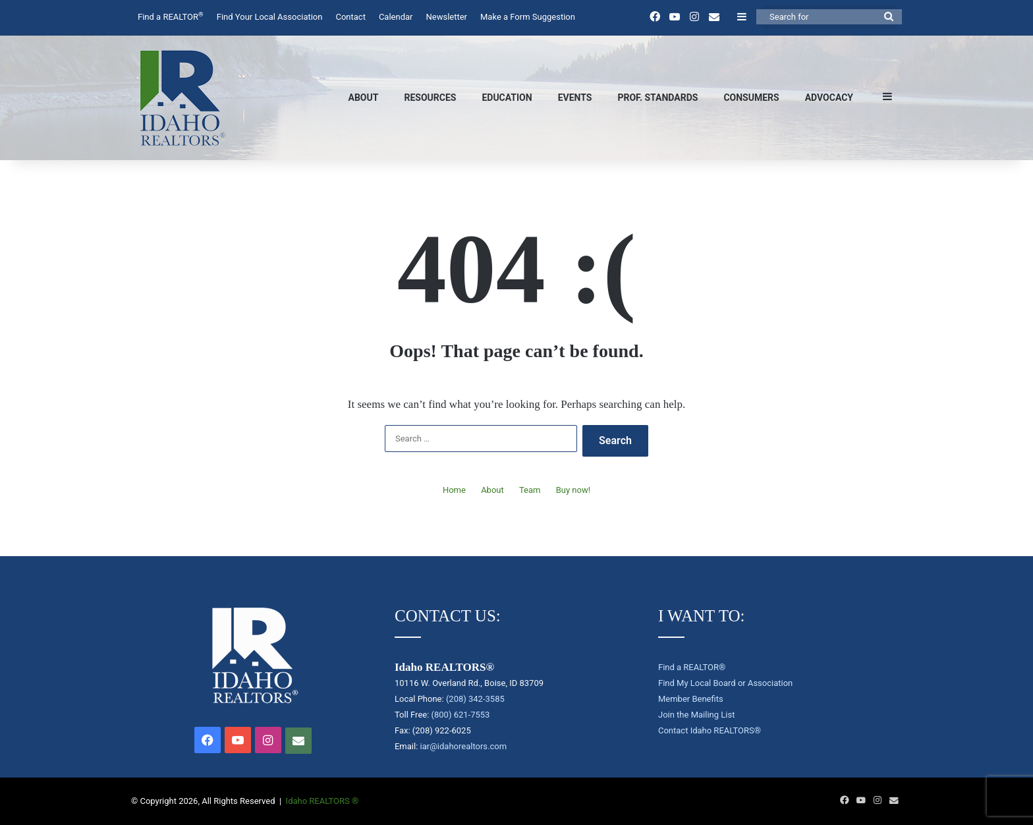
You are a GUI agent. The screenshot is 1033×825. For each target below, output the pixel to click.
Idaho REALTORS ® (322, 801)
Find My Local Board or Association (725, 683)
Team (530, 490)
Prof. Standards (657, 97)
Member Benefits (690, 699)
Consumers (751, 97)
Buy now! (573, 490)
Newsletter (446, 17)
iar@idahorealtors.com (463, 746)
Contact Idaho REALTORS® (709, 730)
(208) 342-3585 (475, 699)
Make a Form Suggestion (527, 17)
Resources (430, 97)
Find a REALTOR (171, 16)
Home (454, 490)
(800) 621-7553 (461, 715)
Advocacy (829, 97)
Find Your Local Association (270, 17)
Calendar (396, 17)
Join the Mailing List (696, 715)
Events (575, 97)
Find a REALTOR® (691, 667)
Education (507, 97)
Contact (350, 17)
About (364, 97)
